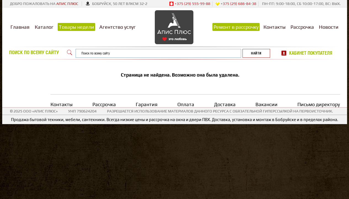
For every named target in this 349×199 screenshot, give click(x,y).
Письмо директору (318, 104)
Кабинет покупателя (310, 53)
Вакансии (266, 104)
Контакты (274, 27)
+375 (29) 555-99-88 (189, 3)
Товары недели (76, 27)
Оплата (185, 104)
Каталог (44, 27)
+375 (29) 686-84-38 (235, 3)
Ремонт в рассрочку (236, 27)
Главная (20, 27)
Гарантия (147, 104)
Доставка (225, 104)
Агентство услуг (117, 27)
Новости (329, 27)
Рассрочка (302, 27)
